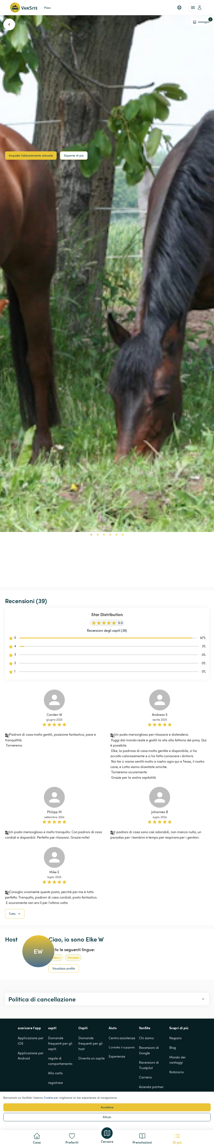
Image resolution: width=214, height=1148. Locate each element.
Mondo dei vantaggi (177, 1060)
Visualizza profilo (63, 968)
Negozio (175, 1038)
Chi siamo (146, 1038)
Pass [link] (47, 7)
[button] (179, 7)
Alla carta (55, 1073)
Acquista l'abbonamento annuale (31, 155)
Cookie (48, 1098)
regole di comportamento (60, 1061)
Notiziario (176, 1072)
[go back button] (9, 24)
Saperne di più (74, 155)
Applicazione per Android (31, 1056)
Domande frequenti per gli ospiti (60, 1043)
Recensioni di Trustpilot (149, 1065)
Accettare (107, 1107)
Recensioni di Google (149, 1050)
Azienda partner (151, 1087)
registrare (55, 1082)
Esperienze (117, 1056)
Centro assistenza (122, 1038)
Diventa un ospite (91, 1058)
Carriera (145, 1077)
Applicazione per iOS (31, 1041)
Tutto (15, 914)
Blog (172, 1047)
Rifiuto (107, 1117)
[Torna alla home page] (23, 8)
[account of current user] (196, 7)
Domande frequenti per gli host (90, 1043)
